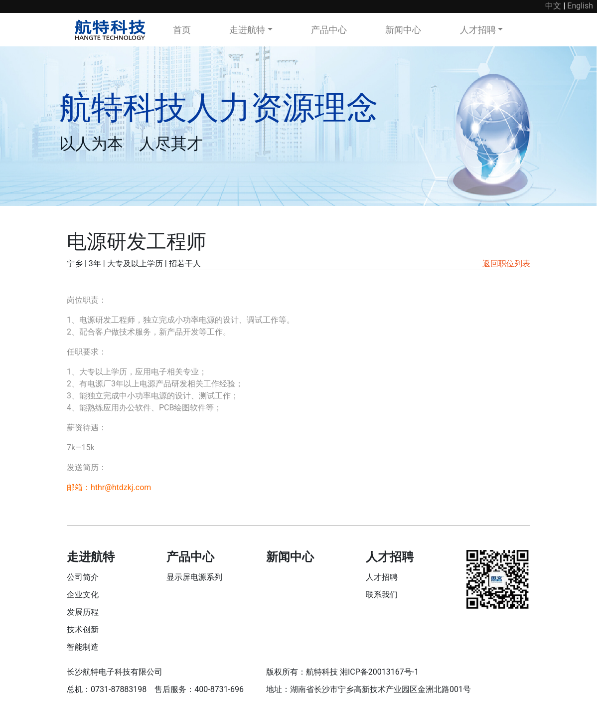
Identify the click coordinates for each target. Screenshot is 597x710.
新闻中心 (403, 29)
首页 (182, 29)
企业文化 (83, 594)
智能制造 (83, 647)
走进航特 (247, 29)
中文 (553, 5)
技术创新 (83, 629)
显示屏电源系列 (194, 577)
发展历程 (83, 612)
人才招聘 (478, 29)
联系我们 (382, 594)
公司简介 (83, 577)
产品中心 (329, 29)
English (580, 5)
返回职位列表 (506, 263)
